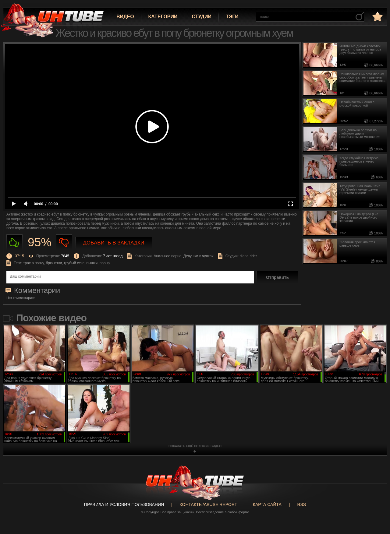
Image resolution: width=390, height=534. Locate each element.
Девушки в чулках (198, 256)
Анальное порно (167, 256)
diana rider (248, 256)
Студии (201, 16)
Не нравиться (64, 242)
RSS (301, 504)
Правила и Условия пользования (124, 504)
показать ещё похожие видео (195, 446)
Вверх (376, 502)
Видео (125, 16)
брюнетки (54, 263)
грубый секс (74, 263)
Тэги (232, 16)
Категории (163, 16)
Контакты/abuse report (208, 504)
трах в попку (33, 263)
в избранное (377, 16)
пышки (92, 263)
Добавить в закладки (113, 243)
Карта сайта (267, 504)
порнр (105, 263)
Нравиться (14, 242)
